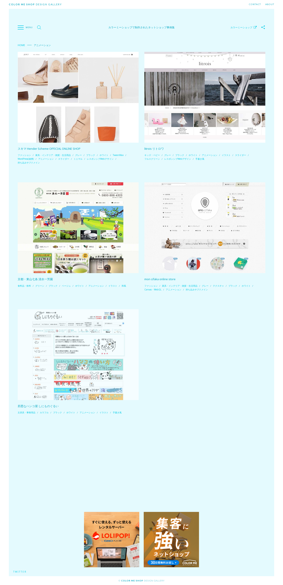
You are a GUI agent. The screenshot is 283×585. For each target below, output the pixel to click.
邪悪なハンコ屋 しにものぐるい (38, 406)
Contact (255, 4)
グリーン (39, 285)
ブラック (90, 155)
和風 (124, 285)
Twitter (20, 571)
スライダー (63, 158)
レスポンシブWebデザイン (100, 158)
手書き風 (199, 158)
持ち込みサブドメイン (29, 162)
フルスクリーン (152, 158)
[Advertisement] (141, 463)
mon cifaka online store (160, 279)
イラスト (226, 155)
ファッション (24, 155)
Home (21, 45)
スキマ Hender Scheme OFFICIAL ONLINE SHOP (49, 149)
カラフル (44, 412)
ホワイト (103, 155)
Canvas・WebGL (152, 289)
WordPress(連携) (26, 158)
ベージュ (66, 285)
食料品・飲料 (24, 285)
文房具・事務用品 (26, 412)
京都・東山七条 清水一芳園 (35, 279)
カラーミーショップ (241, 27)
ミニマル (78, 158)
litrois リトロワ (154, 149)
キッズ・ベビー (152, 155)
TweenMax (118, 155)
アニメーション (46, 158)
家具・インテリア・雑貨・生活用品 (53, 155)
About (269, 4)
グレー (78, 155)
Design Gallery (35, 4)
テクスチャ (218, 285)
